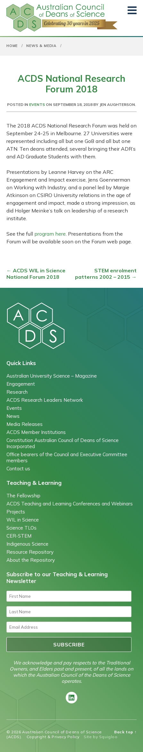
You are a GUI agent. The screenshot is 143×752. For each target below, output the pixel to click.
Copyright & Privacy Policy (53, 736)
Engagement (20, 384)
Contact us (18, 468)
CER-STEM (18, 536)
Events (37, 104)
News (13, 416)
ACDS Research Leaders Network (44, 400)
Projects (15, 512)
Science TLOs (21, 528)
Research (17, 392)
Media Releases (24, 424)
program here (49, 233)
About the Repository (30, 560)
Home (12, 45)
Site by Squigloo (101, 736)
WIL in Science (22, 520)
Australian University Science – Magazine (51, 376)
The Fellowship (23, 496)
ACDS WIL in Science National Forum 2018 (35, 273)
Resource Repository (30, 552)
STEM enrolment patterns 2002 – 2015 (106, 273)
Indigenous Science (27, 544)
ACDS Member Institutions (36, 432)
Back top (125, 731)
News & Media (41, 45)
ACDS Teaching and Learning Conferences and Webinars (69, 504)
